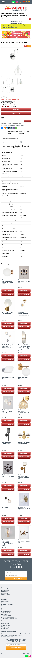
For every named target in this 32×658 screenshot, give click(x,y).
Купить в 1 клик (16, 113)
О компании (4, 614)
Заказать (27, 120)
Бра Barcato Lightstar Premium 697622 (24, 443)
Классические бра (17, 25)
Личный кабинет (6, 590)
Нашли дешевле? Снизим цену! (10, 99)
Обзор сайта (5, 628)
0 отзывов (12, 125)
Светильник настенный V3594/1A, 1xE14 (24, 509)
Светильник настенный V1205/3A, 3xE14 (24, 541)
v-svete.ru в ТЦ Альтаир (8, 604)
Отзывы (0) (19, 142)
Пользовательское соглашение (9, 618)
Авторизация (5, 593)
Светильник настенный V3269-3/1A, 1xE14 (7, 411)
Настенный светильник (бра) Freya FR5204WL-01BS (24, 314)
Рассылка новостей (7, 596)
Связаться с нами (6, 625)
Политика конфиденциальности (9, 617)
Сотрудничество (6, 620)
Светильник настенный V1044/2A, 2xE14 (24, 281)
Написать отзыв (20, 125)
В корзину (16, 109)
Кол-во (13, 106)
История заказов (6, 594)
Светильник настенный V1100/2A (8, 475)
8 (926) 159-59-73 (16, 22)
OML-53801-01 (6, 507)
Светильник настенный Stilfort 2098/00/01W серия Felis (23, 477)
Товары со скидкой (6, 611)
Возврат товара (6, 627)
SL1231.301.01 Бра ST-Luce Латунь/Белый (8, 313)
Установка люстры (6, 612)
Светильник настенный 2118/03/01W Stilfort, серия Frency (24, 412)
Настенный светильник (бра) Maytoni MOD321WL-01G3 (7, 282)
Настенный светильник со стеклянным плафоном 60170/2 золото (7, 542)
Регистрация (5, 591)
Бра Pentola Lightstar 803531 (10, 27)
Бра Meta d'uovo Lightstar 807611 (6, 443)
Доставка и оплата (8, 142)
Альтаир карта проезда (8, 636)
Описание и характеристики (10, 138)
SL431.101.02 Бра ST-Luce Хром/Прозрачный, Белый (8, 346)
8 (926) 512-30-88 (16, 23)
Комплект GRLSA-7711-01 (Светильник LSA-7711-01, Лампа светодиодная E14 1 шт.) (24, 347)
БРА (9, 25)
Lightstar (12, 101)
